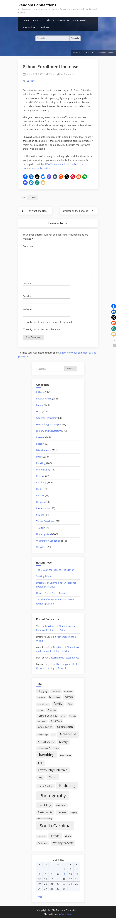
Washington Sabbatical (48, 540)
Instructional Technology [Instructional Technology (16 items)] (48, 748)
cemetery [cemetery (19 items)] (56, 691)
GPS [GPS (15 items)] (53, 735)
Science (40, 514)
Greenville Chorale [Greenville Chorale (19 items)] (46, 742)
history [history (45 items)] (63, 742)
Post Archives (30, 27)
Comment (29, 246)
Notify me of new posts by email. (43, 329)
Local (39, 443)
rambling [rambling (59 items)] (44, 805)
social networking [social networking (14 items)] (44, 818)
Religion (40, 501)
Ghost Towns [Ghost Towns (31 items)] (45, 727)
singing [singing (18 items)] (74, 812)
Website (27, 309)
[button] (25, 176)
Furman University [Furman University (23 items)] (47, 715)
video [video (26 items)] (68, 836)
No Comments (67, 74)
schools (33, 197)
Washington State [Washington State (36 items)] (62, 843)
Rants (39, 489)
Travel (39, 527)
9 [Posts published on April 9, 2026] (64, 874)
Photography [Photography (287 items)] (52, 795)
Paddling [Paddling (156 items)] (67, 785)
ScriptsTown (66, 914)
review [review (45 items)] (62, 812)
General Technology (47, 417)
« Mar (39, 896)
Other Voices (80, 20)
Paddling (41, 463)
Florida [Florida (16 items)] (40, 710)
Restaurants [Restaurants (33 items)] (45, 812)
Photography (43, 469)
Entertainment (44, 398)
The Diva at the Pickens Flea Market (55, 569)
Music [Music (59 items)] (53, 777)
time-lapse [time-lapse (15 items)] (41, 836)
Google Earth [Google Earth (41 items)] (65, 727)
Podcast (45, 27)
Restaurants (42, 508)
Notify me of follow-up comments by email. (49, 321)
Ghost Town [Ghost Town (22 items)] (56, 721)
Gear (38, 411)
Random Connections (37, 4)
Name (27, 283)
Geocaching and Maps (48, 424)
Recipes (40, 495)
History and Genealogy (48, 430)
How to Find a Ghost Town (50, 593)
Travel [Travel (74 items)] (55, 835)
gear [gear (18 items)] (63, 716)
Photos (50, 20)
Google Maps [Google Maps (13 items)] (42, 735)
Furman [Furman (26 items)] (52, 710)
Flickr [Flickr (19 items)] (70, 704)
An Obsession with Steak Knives (62, 657)
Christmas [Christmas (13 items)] (68, 691)
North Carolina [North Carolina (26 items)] (45, 786)
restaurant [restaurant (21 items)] (61, 805)
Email (27, 296)
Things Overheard (45, 521)
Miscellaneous (43, 450)
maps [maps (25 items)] (41, 777)
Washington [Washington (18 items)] (43, 843)
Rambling (41, 482)
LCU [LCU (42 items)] (40, 763)
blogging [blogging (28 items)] (42, 691)
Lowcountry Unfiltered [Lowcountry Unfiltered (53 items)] (52, 770)
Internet (40, 437)
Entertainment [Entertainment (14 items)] (43, 704)
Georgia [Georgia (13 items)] (72, 716)
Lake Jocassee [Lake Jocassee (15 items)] (65, 755)
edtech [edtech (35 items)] (69, 697)
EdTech (30, 80)
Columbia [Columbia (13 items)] (41, 697)
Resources (63, 20)
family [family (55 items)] (58, 704)
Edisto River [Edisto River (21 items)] (54, 697)
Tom (51, 74)
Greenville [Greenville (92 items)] (68, 734)
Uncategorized (44, 534)
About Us (38, 20)
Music (39, 456)
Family (39, 404)
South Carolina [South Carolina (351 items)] (55, 826)
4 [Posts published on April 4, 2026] (76, 869)
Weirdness (41, 547)
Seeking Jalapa (44, 576)
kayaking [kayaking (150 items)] (46, 754)
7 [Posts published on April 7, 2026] (51, 874)
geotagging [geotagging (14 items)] (41, 721)
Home (26, 20)
